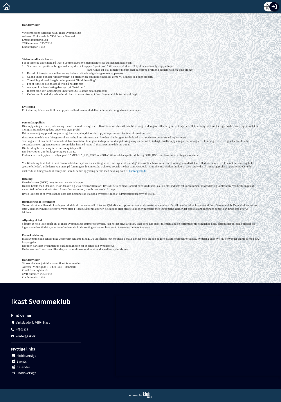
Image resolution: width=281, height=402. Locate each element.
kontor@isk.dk (137, 171)
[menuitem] (6, 6)
